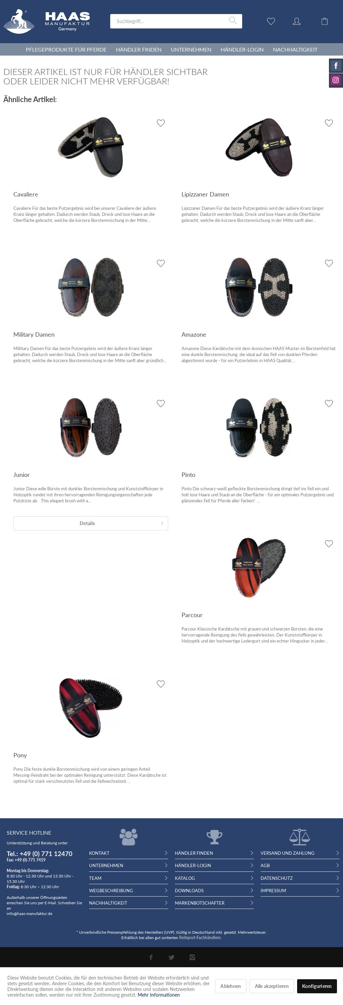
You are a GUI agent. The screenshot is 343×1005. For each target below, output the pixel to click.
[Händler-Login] (242, 49)
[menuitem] (176, 21)
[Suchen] (234, 20)
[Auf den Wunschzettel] (160, 123)
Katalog (185, 878)
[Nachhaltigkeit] (295, 49)
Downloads (189, 890)
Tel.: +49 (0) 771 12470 (39, 853)
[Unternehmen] (191, 49)
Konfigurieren (317, 986)
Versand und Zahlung (288, 853)
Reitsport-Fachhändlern (200, 937)
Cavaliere (25, 194)
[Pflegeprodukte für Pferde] (66, 49)
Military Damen (34, 334)
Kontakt (99, 853)
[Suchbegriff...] (176, 21)
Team (95, 878)
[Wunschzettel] (272, 20)
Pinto (188, 474)
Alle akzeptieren (272, 986)
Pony (20, 755)
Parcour (192, 614)
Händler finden (194, 853)
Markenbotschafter (199, 903)
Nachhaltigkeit (108, 903)
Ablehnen (230, 986)
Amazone (194, 334)
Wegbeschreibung (111, 890)
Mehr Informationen (159, 995)
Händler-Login (193, 865)
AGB (265, 865)
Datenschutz (277, 878)
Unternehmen (106, 865)
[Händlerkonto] (303, 20)
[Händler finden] (138, 49)
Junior (21, 474)
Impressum (273, 890)
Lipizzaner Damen (205, 194)
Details (122, 522)
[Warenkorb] (329, 20)
